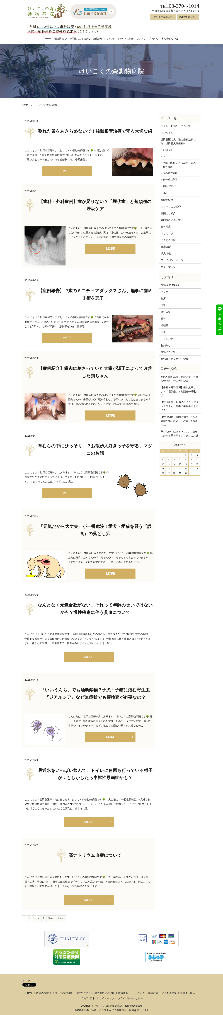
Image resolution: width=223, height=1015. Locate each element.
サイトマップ (168, 266)
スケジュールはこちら (163, 16)
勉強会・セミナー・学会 (174, 358)
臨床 (163, 298)
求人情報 (166, 38)
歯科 (163, 318)
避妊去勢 (166, 311)
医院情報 (59, 38)
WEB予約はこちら (188, 16)
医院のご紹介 (168, 213)
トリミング (109, 38)
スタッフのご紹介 (171, 206)
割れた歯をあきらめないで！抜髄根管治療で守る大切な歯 (95, 131)
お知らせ (167, 150)
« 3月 (164, 444)
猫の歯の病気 (170, 179)
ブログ (151, 38)
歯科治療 (97, 38)
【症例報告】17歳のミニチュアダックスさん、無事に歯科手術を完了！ (180, 406)
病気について (168, 352)
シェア (26, 981)
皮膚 (163, 331)
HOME (48, 38)
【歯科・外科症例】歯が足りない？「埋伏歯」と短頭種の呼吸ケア (179, 391)
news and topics (170, 285)
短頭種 (164, 325)
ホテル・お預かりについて (131, 38)
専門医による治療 (79, 38)
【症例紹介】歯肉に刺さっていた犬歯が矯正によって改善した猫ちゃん (179, 420)
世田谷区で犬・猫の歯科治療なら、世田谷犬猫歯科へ (178, 141)
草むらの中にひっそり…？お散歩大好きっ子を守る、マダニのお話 (179, 433)
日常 (163, 305)
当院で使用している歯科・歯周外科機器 (179, 164)
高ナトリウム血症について (95, 855)
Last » (61, 918)
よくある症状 (168, 240)
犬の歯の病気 (170, 173)
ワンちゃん (167, 132)
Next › (51, 918)
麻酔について (170, 186)
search (178, 38)
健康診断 (166, 246)
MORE (66, 171)
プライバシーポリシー (173, 260)
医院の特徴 (167, 200)
